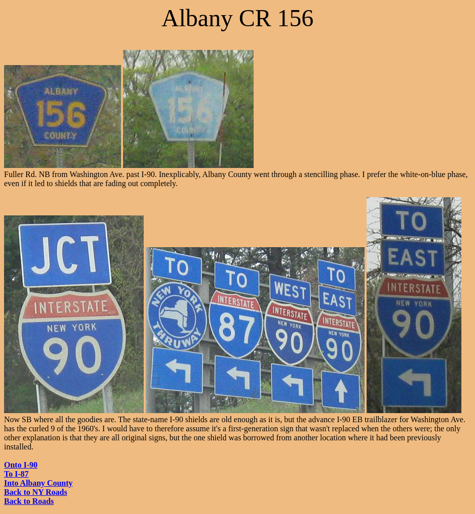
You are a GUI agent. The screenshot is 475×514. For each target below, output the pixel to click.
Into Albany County (38, 483)
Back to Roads (29, 501)
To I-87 (16, 474)
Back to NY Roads (35, 492)
